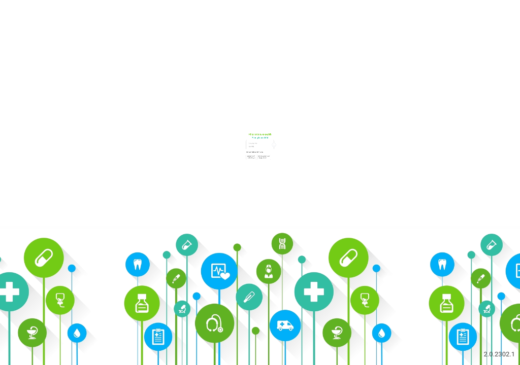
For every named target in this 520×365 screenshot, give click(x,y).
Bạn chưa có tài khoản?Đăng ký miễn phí (283, 211)
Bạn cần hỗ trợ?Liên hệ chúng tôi (208, 211)
